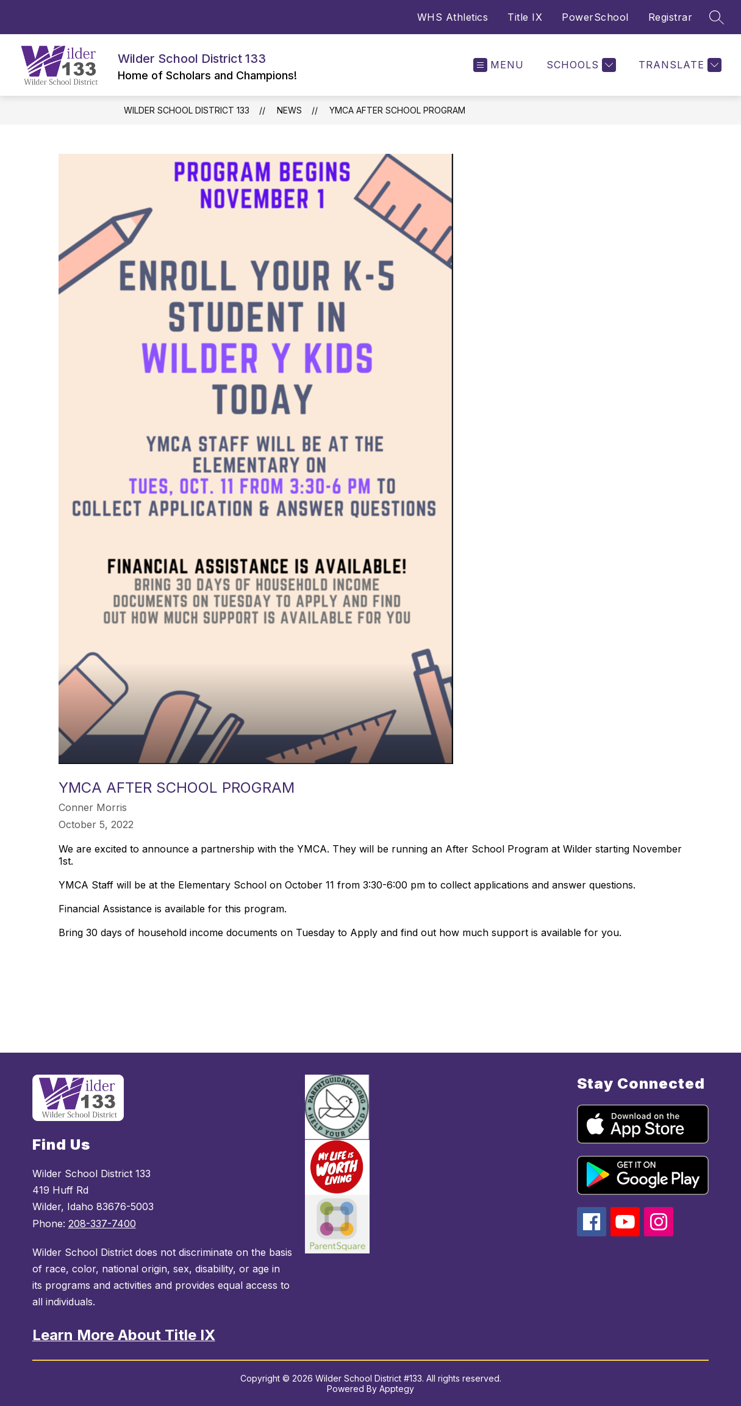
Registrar (670, 17)
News (289, 110)
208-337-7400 (102, 1223)
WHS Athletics (453, 17)
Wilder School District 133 (186, 110)
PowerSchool (595, 17)
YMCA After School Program (397, 110)
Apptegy (396, 1388)
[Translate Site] (678, 65)
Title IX (524, 17)
